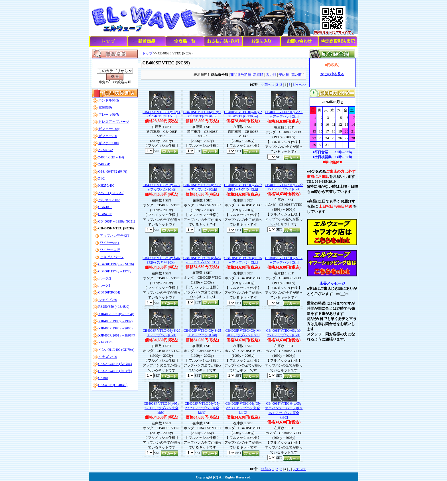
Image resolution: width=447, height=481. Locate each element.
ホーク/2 (104, 278)
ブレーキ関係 (108, 115)
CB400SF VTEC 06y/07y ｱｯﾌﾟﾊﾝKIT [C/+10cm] (161, 114)
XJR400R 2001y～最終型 (116, 335)
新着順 (258, 75)
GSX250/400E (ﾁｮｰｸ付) (115, 371)
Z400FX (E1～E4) (111, 157)
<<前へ (266, 85)
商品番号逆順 (240, 75)
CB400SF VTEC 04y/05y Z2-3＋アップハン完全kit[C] (243, 408)
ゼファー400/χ (109, 129)
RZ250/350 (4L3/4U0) (113, 307)
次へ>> (300, 85)
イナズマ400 (107, 357)
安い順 (284, 75)
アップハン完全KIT (114, 236)
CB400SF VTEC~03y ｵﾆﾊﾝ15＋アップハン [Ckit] (284, 187)
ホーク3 (104, 286)
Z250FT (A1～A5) (111, 193)
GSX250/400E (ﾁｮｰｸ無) (115, 364)
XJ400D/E (105, 342)
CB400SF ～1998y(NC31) (116, 221)
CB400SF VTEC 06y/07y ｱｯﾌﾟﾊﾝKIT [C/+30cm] (243, 114)
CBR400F (105, 214)
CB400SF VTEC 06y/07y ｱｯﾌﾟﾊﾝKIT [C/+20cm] (202, 114)
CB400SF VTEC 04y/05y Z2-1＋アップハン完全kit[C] (161, 408)
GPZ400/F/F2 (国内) (112, 172)
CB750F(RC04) (109, 292)
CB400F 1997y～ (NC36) (116, 264)
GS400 (103, 378)
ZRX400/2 (105, 150)
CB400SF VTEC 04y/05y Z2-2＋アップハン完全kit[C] (202, 408)
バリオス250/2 (109, 200)
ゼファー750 (107, 136)
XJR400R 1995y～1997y (115, 321)
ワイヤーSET (109, 243)
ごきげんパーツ (112, 257)
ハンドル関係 (108, 100)
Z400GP (104, 164)
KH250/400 (106, 185)
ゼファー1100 (108, 143)
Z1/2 (101, 178)
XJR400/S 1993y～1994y (116, 314)
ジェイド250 (107, 300)
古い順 (271, 75)
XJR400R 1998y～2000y (115, 328)
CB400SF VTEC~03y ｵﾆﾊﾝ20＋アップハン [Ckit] (202, 260)
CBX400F (105, 207)
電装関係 (105, 107)
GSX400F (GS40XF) (112, 385)
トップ (147, 53)
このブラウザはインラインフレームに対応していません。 (332, 122)
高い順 (296, 75)
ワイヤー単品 (110, 250)
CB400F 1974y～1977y (114, 271)
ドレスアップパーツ (113, 122)
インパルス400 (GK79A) (116, 350)
